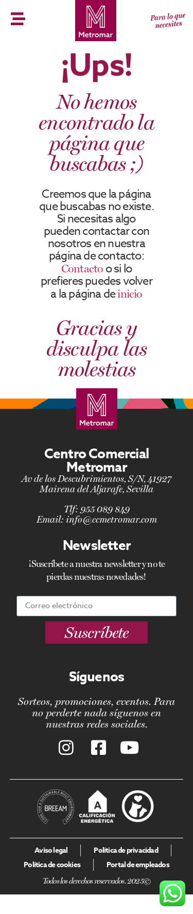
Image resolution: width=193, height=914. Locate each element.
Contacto (82, 268)
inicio (129, 293)
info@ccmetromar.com (111, 519)
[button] (96, 633)
